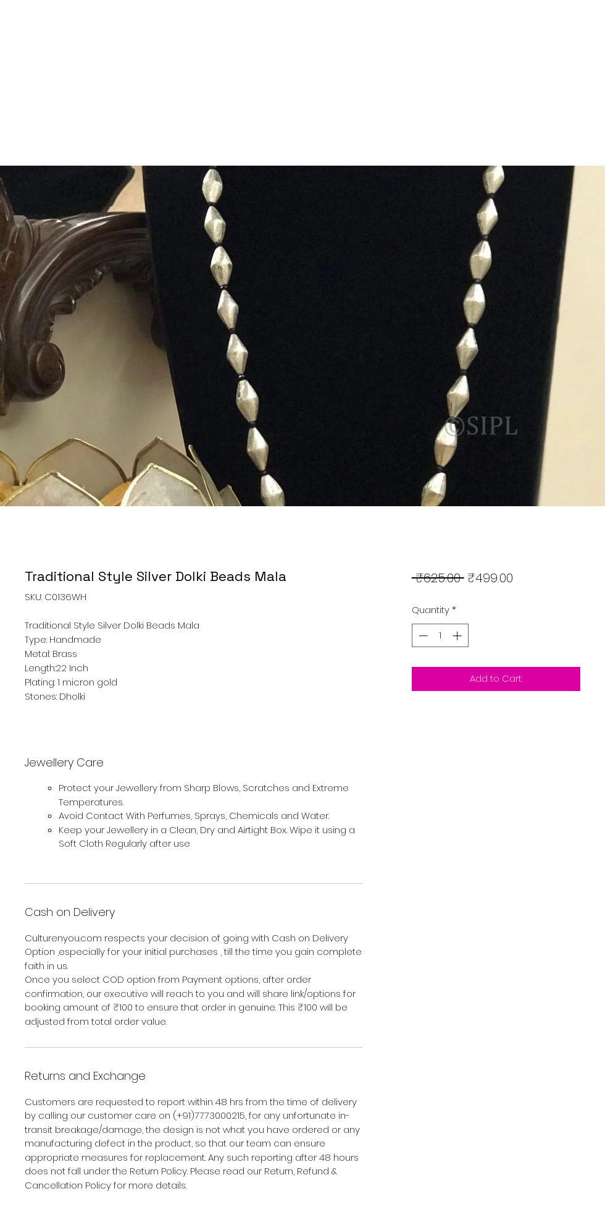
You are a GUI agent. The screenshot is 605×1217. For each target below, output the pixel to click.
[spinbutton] (440, 635)
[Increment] (458, 635)
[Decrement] (422, 635)
